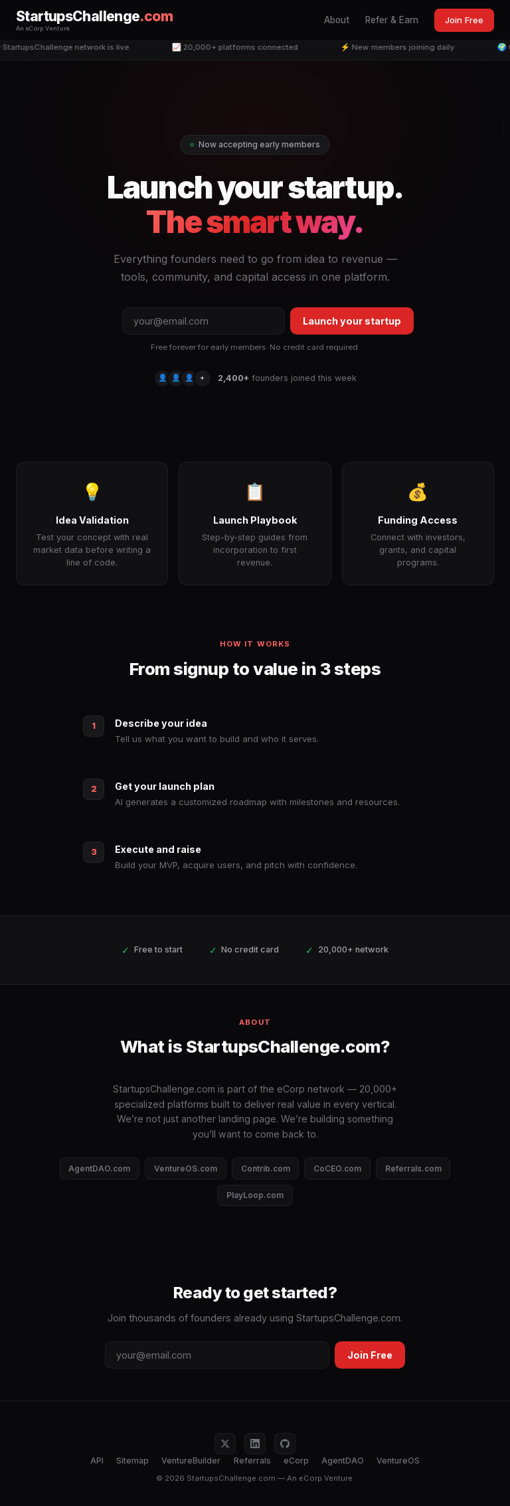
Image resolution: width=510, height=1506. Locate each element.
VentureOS (398, 1461)
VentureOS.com (185, 1168)
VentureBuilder (190, 1461)
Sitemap (132, 1461)
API (97, 1461)
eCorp (296, 1461)
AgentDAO (342, 1461)
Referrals (252, 1461)
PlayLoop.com (255, 1195)
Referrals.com (413, 1168)
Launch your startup (352, 321)
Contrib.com (265, 1168)
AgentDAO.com (99, 1168)
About (336, 20)
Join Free (464, 20)
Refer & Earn (391, 20)
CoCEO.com (337, 1168)
